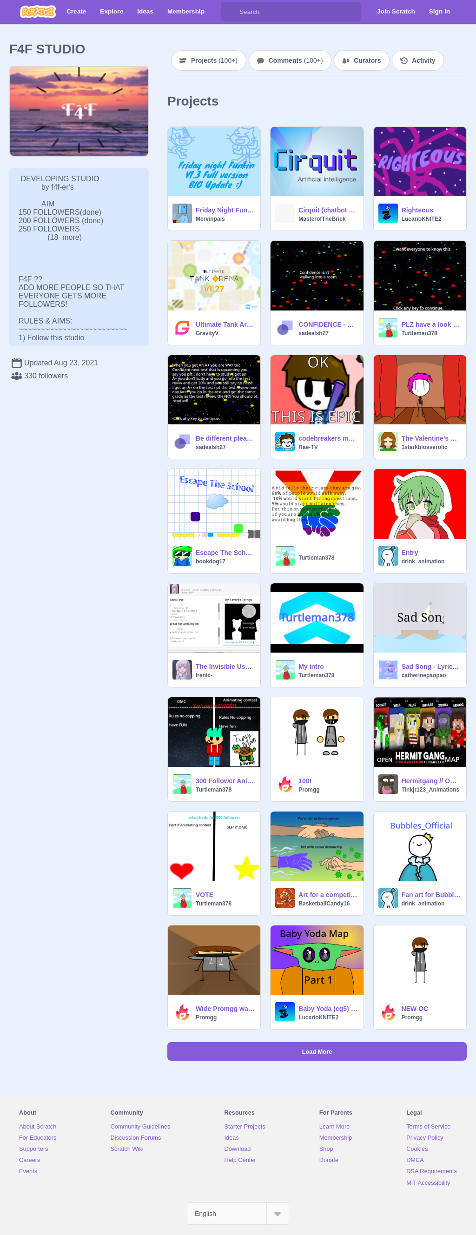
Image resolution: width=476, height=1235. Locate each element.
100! (304, 781)
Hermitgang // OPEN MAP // (431, 781)
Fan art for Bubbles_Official (431, 894)
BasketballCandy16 (324, 903)
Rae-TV (307, 447)
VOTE (204, 894)
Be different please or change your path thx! (225, 438)
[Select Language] (238, 1213)
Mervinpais (210, 219)
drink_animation (423, 561)
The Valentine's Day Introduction (431, 438)
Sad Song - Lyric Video (431, 666)
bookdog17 (210, 561)
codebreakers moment (327, 438)
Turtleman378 (419, 333)
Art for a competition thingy (327, 894)
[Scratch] (38, 11)
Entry (410, 552)
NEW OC (415, 1008)
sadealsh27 (313, 333)
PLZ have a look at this (431, 324)
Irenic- (204, 675)
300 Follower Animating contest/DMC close (225, 781)
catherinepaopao (424, 675)
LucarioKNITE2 (422, 219)
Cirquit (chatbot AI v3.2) (327, 210)
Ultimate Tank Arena (225, 324)
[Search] (230, 11)
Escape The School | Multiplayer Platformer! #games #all (225, 552)
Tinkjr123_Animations (431, 789)
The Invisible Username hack (225, 666)
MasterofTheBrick (321, 219)
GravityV (207, 333)
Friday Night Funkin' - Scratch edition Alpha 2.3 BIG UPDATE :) (225, 210)
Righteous (417, 210)
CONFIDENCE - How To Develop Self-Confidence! (327, 324)
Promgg (308, 789)
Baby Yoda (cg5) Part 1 (327, 1008)
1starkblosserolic (425, 447)
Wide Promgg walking (225, 1008)
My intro (311, 666)
